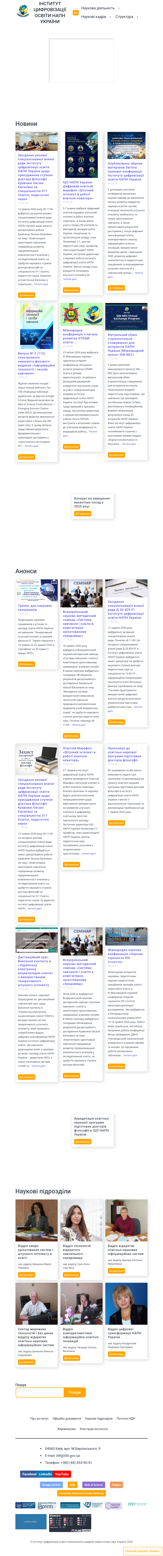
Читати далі (41, 284)
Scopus (116, 1485)
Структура (124, 17)
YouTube (62, 1474)
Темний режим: (142, 1551)
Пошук (20, 1385)
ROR (72, 1485)
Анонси (26, 571)
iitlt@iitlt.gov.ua (68, 1456)
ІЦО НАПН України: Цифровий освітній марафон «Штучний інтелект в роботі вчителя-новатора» (78, 190)
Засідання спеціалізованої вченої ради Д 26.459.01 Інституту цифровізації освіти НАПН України (126, 609)
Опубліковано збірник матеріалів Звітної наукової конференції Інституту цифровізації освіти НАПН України (126, 171)
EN (75, 12)
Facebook (30, 1474)
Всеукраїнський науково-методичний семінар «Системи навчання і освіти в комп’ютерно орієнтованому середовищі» (79, 624)
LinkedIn (45, 1474)
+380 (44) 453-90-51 (76, 1463)
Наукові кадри (93, 17)
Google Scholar (51, 1485)
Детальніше (26, 295)
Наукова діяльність (98, 8)
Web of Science (94, 1485)
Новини (26, 123)
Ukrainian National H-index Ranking (82, 1493)
